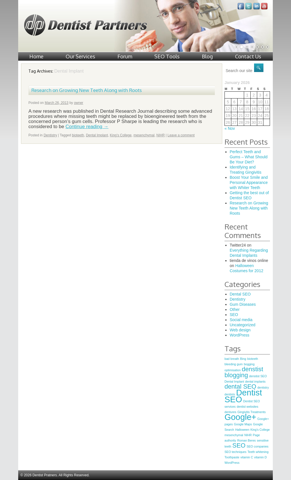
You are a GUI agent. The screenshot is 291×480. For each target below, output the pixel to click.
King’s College (121, 135)
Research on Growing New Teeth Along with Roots (86, 90)
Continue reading (86, 126)
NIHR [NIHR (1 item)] (248, 435)
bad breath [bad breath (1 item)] (232, 358)
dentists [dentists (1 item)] (230, 394)
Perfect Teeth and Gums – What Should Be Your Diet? (248, 156)
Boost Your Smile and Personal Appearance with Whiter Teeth (249, 182)
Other (235, 309)
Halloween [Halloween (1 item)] (242, 429)
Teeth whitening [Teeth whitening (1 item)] (258, 452)
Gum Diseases (243, 304)
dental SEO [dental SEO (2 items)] (240, 386)
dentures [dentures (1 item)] (230, 412)
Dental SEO (240, 294)
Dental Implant (97, 135)
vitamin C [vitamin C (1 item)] (246, 457)
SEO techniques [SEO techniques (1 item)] (235, 452)
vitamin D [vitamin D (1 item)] (260, 457)
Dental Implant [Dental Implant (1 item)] (234, 381)
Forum (124, 56)
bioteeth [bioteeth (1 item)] (252, 358)
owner (78, 103)
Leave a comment (181, 135)
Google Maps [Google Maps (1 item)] (243, 424)
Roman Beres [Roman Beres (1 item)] (246, 440)
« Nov (230, 128)
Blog (207, 56)
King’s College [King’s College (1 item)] (260, 429)
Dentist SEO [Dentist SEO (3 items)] (243, 396)
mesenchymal (144, 135)
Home (36, 56)
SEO (234, 314)
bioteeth (78, 135)
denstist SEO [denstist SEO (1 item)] (258, 376)
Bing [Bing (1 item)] (243, 358)
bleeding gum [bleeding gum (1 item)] (234, 364)
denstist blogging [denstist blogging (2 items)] (244, 372)
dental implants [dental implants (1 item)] (255, 381)
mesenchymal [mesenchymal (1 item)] (234, 435)
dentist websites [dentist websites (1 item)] (247, 406)
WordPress (239, 335)
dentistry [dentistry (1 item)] (263, 387)
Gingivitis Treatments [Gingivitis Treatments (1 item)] (251, 412)
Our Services (80, 56)
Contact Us (248, 56)
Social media (241, 319)
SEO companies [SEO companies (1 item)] (258, 446)
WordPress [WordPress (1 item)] (232, 462)
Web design (240, 330)
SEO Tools (167, 56)
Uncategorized (242, 325)
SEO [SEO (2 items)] (239, 445)
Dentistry (50, 135)
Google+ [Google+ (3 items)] (240, 417)
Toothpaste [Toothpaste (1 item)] (232, 457)
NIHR (160, 135)
